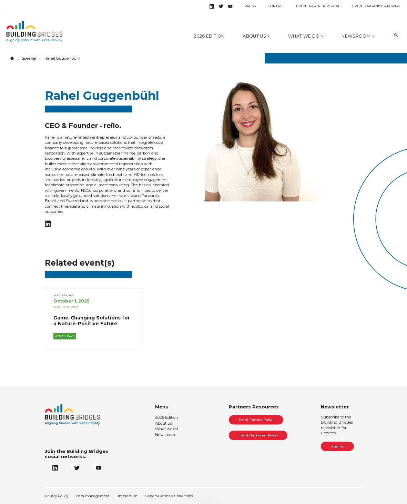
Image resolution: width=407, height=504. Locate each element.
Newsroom (357, 36)
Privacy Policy (56, 496)
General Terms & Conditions (169, 496)
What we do (304, 36)
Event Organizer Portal (258, 435)
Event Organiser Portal (376, 6)
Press (250, 6)
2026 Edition (209, 36)
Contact (276, 6)
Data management (93, 496)
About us (255, 36)
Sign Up (337, 446)
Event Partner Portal (318, 6)
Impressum (128, 496)
